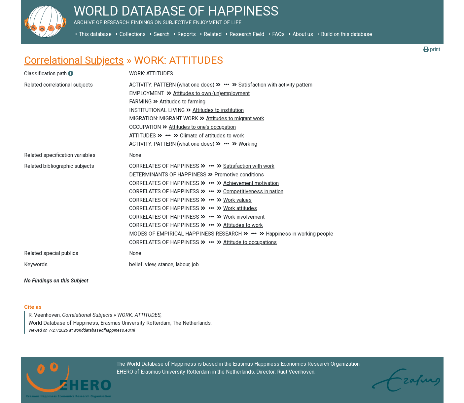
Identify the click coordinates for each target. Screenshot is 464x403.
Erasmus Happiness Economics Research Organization (296, 364)
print (431, 49)
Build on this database (346, 34)
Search (161, 34)
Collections (133, 34)
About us (303, 34)
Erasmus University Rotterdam (176, 372)
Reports (186, 34)
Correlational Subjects (74, 60)
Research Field (247, 34)
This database (95, 34)
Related (213, 34)
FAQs (278, 34)
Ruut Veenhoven (295, 372)
